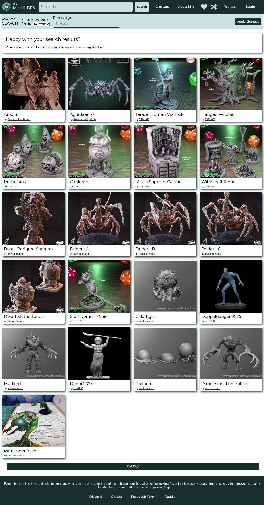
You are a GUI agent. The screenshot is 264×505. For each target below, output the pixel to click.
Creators (162, 6)
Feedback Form (143, 497)
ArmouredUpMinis (84, 119)
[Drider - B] (165, 244)
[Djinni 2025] (99, 378)
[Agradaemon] (99, 109)
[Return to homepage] (7, 7)
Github (116, 497)
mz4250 (210, 321)
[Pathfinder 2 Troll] (33, 446)
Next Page (132, 466)
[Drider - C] (231, 244)
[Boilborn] (165, 378)
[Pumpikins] (33, 176)
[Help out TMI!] (214, 7)
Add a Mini (186, 6)
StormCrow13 (16, 455)
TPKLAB (144, 119)
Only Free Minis (37, 20)
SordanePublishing (19, 119)
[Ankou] (33, 109)
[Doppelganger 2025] (231, 311)
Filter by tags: (62, 18)
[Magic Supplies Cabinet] (165, 176)
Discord (95, 497)
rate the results (50, 47)
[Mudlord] (33, 378)
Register (230, 6)
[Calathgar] (165, 311)
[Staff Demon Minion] (99, 311)
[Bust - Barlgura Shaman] (33, 244)
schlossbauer (146, 321)
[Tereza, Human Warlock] (165, 109)
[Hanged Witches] (231, 109)
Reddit (170, 497)
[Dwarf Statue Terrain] (33, 311)
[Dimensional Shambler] (231, 378)
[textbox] (87, 23)
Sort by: (27, 24)
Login (250, 6)
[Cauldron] (99, 176)
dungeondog (16, 254)
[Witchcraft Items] (231, 176)
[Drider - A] (99, 244)
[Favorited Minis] (204, 7)
